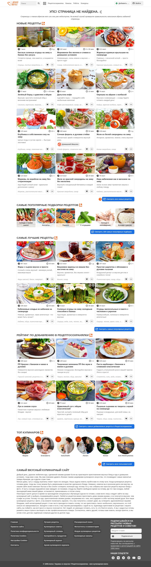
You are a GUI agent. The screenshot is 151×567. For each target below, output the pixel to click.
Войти (137, 3)
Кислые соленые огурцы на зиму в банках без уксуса (35, 53)
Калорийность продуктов (55, 536)
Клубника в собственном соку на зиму (34, 135)
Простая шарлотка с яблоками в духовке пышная (112, 268)
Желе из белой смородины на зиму (114, 134)
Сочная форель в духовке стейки (73, 134)
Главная (14, 522)
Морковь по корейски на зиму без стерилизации (34, 180)
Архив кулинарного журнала (56, 545)
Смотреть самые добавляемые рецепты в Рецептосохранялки (104, 426)
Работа (76, 3)
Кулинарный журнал (53, 540)
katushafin (65, 456)
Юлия (105, 456)
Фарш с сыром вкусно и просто (33, 267)
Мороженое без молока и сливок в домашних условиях (73, 53)
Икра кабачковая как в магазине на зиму (113, 180)
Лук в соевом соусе (27, 406)
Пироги (65, 225)
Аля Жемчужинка (125, 456)
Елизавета (45, 456)
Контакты (15, 545)
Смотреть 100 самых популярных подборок (112, 232)
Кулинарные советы (53, 527)
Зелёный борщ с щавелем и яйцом (35, 95)
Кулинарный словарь (53, 531)
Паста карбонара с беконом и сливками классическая (111, 365)
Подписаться (122, 536)
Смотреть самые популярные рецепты (114, 329)
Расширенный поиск (83, 522)
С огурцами (85, 225)
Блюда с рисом (125, 225)
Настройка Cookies (19, 540)
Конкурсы (84, 3)
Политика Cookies (18, 536)
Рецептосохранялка (55, 3)
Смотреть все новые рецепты (117, 199)
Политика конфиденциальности (25, 531)
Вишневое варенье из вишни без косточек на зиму (73, 268)
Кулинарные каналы (83, 536)
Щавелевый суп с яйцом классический (69, 407)
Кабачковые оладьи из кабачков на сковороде (35, 310)
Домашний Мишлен (68, 144)
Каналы (68, 3)
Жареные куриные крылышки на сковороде (112, 53)
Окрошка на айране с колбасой (112, 95)
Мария (25, 456)
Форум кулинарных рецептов (87, 531)
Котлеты (46, 225)
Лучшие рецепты (51, 522)
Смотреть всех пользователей (117, 464)
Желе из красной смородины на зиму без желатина (75, 180)
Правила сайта (17, 527)
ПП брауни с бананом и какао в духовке (33, 365)
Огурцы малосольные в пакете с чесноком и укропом (112, 310)
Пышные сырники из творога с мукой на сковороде (115, 407)
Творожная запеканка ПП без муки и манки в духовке (74, 365)
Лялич (85, 456)
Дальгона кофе (64, 95)
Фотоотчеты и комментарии (86, 527)
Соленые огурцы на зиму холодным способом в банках (74, 310)
